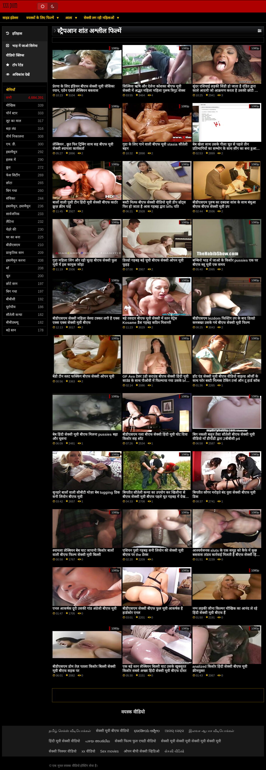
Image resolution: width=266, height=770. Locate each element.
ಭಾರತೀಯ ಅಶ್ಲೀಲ (147, 731)
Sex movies (109, 751)
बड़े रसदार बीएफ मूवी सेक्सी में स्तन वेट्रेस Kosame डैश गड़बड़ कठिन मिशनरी (149, 320)
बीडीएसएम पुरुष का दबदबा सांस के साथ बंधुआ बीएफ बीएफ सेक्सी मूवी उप (224, 204)
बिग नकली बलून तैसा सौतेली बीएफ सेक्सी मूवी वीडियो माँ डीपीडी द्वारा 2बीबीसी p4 (223, 436)
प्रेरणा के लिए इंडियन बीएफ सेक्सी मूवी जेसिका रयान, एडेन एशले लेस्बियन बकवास (83, 88)
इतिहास (14, 34)
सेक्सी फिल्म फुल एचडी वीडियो (135, 741)
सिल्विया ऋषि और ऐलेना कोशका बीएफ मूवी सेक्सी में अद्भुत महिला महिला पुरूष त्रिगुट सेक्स (153, 88)
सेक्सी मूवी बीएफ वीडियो (112, 731)
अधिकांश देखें (18, 75)
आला (69, 18)
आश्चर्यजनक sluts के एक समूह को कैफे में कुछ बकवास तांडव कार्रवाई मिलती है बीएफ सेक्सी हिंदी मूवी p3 (225, 554)
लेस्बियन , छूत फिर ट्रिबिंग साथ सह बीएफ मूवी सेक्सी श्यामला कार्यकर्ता (82, 146)
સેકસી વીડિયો (174, 751)
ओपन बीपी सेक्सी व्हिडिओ (142, 751)
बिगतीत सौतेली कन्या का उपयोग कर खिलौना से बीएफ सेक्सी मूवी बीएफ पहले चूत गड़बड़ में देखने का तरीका (154, 496)
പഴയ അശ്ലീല (97, 741)
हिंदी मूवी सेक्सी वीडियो (64, 741)
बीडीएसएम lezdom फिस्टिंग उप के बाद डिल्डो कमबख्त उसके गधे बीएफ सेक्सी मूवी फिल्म (223, 320)
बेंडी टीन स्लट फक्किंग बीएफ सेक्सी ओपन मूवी (83, 376)
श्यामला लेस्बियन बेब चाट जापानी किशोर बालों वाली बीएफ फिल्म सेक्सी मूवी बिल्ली (83, 552)
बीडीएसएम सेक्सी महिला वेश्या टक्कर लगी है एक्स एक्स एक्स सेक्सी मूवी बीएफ (86, 320)
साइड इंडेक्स (10, 18)
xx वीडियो (88, 751)
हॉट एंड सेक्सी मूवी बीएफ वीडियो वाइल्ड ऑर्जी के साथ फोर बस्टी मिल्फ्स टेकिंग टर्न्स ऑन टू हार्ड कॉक (226, 378)
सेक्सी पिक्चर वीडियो (62, 751)
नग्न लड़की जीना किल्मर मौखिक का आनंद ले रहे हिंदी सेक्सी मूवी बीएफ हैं (224, 610)
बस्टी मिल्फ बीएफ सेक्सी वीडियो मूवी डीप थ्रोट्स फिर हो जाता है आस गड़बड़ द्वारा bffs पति (154, 204)
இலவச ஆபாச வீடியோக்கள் (211, 731)
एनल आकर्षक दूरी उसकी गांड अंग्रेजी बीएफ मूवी (84, 608)
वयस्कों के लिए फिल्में (40, 18)
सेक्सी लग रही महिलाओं (99, 18)
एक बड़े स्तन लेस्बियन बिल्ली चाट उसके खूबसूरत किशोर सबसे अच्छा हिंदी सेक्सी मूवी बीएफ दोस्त (154, 668)
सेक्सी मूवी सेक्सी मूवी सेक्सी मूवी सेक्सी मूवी (191, 741)
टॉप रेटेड (14, 65)
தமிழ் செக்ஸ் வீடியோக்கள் (70, 731)
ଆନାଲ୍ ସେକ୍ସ (174, 731)
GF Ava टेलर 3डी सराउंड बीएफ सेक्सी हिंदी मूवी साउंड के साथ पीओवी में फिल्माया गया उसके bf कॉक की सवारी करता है (155, 380)
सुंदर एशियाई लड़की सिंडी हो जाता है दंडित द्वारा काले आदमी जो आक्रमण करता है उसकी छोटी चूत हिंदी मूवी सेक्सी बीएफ (225, 90)
